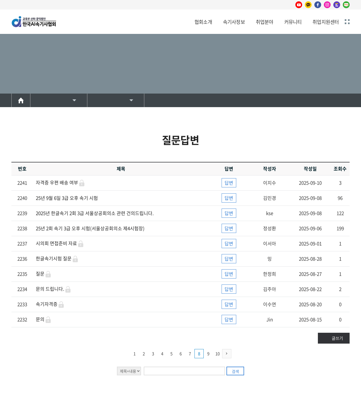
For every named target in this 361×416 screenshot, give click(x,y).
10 (217, 354)
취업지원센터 (325, 21)
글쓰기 (337, 338)
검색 (235, 371)
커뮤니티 (293, 21)
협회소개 (203, 21)
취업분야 (264, 21)
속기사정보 (234, 21)
